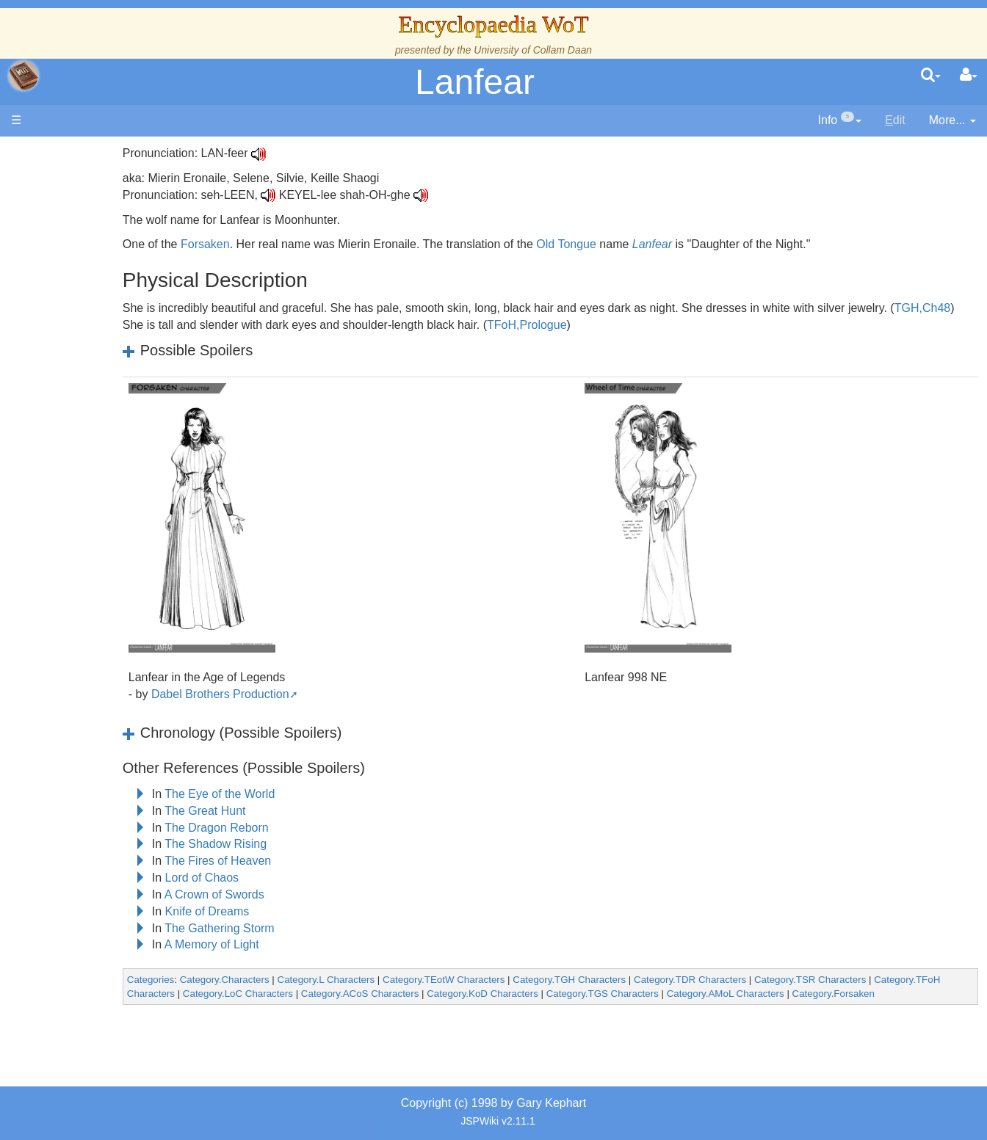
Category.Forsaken (268, 1007)
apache (23, 75)
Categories (250, 979)
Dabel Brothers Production (320, 694)
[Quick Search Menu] (930, 75)
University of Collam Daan (533, 50)
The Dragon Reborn (317, 827)
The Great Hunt (305, 811)
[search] (930, 75)
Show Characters (115, 446)
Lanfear (475, 81)
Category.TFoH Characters (285, 993)
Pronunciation (106, 647)
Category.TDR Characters (790, 979)
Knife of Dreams (307, 911)
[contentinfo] (840, 121)
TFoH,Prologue (736, 325)
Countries (124, 379)
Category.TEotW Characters (543, 979)
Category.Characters (324, 979)
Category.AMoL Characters (894, 993)
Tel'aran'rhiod (104, 597)
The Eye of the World (320, 794)
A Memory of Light (311, 944)
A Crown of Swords (314, 894)
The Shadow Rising (316, 844)
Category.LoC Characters (407, 993)
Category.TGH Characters (669, 979)
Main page (67, 153)
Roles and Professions (128, 496)
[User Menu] (968, 75)
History (88, 295)
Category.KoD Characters (651, 993)
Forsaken (305, 244)
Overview (123, 362)
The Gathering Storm (320, 928)
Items (84, 546)
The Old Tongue (111, 396)
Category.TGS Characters (771, 993)
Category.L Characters (426, 979)
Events (88, 328)
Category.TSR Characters (910, 979)
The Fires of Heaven (318, 860)
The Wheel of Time (119, 261)
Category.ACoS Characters (529, 993)
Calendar (94, 312)
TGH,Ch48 (297, 325)
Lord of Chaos (302, 877)
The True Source (113, 278)
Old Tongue (667, 244)
